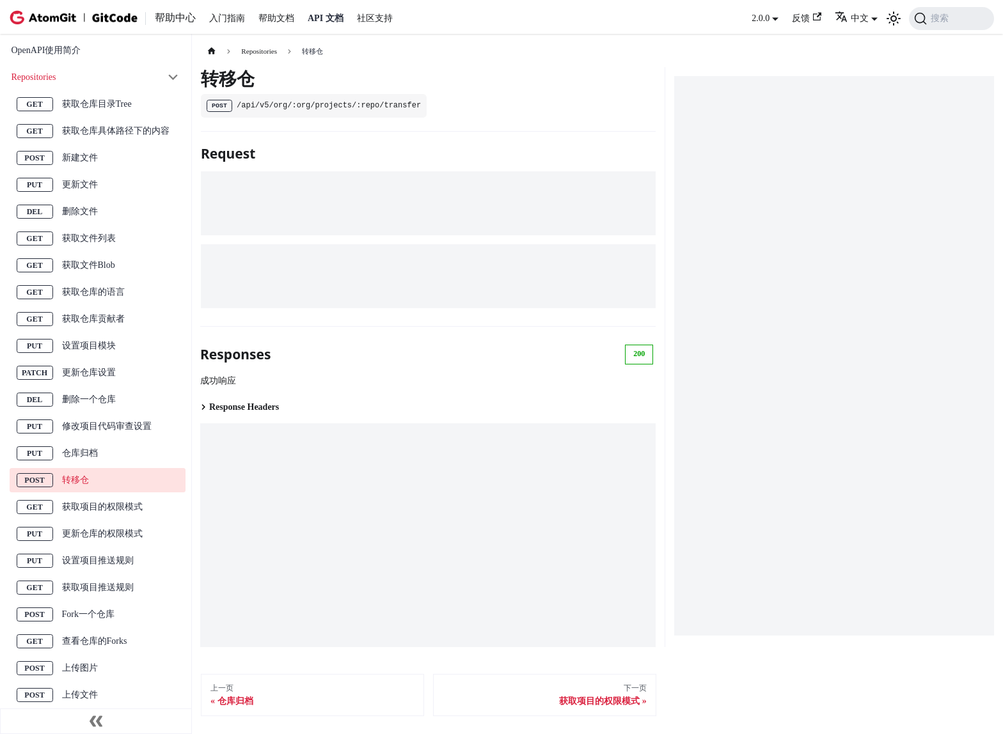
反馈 (806, 17)
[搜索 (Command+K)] (951, 18)
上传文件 (80, 694)
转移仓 (75, 480)
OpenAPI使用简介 (46, 50)
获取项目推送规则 (98, 587)
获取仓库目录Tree (97, 104)
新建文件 (80, 157)
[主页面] (211, 51)
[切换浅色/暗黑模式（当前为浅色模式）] (894, 18)
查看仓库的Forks (94, 641)
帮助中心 (175, 17)
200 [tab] (639, 353)
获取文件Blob (88, 265)
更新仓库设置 (89, 372)
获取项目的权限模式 (102, 506)
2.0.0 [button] (761, 18)
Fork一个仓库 (88, 614)
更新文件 (80, 184)
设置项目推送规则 (98, 560)
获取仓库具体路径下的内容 (116, 131)
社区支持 (375, 18)
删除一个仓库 (89, 399)
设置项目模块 (89, 345)
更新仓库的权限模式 (102, 533)
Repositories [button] (34, 77)
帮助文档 (276, 18)
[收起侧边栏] (96, 721)
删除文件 (80, 211)
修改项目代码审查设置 (107, 426)
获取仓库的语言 (93, 292)
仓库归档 (80, 453)
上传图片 (80, 668)
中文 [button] (852, 18)
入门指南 (227, 18)
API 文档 (326, 18)
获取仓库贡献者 (93, 319)
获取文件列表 (89, 238)
